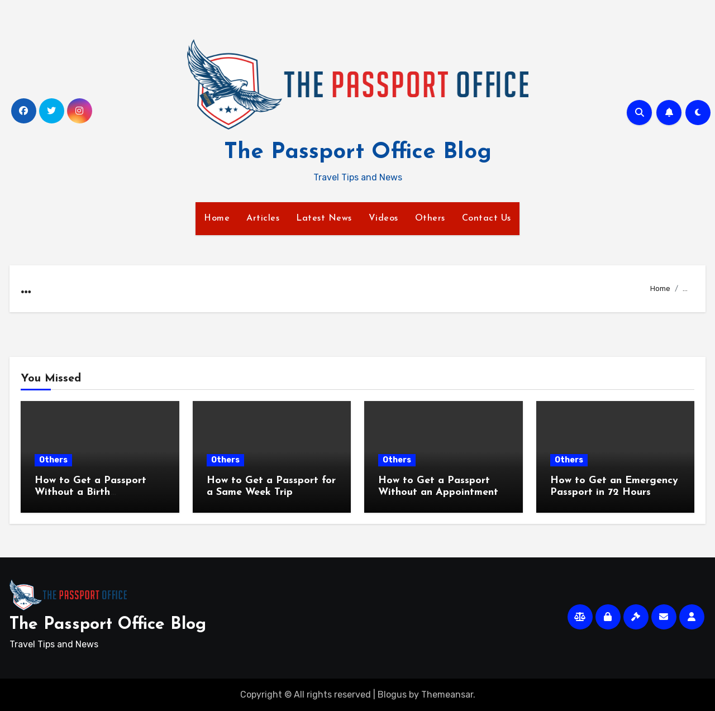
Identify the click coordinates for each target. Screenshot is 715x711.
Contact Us (486, 218)
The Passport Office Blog (358, 152)
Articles (262, 218)
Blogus (392, 694)
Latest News (324, 218)
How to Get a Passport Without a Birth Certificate (90, 492)
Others (430, 218)
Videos (383, 218)
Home (217, 218)
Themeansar (447, 694)
